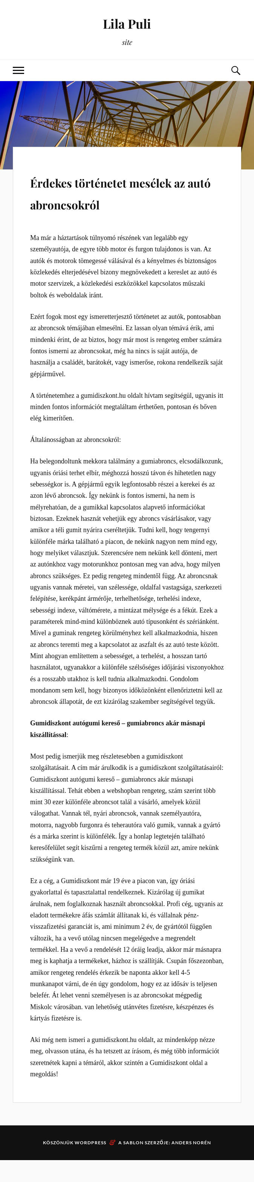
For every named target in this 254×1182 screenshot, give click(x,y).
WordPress (90, 1164)
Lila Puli (127, 22)
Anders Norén (191, 1164)
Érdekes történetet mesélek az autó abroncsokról (100, 202)
